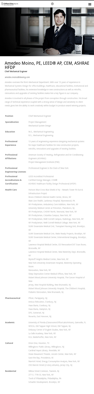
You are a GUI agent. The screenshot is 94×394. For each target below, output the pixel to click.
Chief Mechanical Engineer (16, 71)
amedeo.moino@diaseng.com (17, 77)
